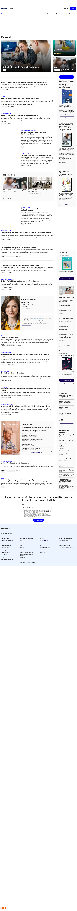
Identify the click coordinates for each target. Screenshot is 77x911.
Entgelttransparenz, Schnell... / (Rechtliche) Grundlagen (66, 412)
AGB (38, 317)
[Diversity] (64, 47)
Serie (2, 123)
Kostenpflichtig (57, 53)
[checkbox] (23, 510)
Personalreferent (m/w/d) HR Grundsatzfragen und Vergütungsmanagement (66, 336)
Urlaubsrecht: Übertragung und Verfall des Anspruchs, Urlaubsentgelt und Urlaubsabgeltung (35, 431)
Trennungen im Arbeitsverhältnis (29, 436)
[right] (51, 199)
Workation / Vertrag (63, 407)
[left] (49, 199)
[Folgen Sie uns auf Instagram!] (45, 540)
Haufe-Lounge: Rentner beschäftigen (31, 448)
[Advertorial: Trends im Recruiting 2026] (64, 64)
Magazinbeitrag (10, 257)
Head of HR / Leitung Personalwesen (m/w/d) (64, 304)
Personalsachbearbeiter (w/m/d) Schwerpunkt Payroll (66, 317)
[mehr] (73, 13)
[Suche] (66, 8)
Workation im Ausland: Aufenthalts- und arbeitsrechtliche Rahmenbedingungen (35, 444)
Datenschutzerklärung (37, 318)
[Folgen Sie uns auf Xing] (42, 540)
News (4, 69)
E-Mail (23, 504)
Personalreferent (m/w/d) (65, 310)
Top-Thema (56, 70)
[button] (73, 8)
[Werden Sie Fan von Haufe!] (47, 540)
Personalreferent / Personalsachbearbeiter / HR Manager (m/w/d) (66, 328)
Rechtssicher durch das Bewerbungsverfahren (33, 439)
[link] (3, 13)
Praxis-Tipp (4, 106)
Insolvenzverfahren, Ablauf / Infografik (66, 418)
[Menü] (12, 8)
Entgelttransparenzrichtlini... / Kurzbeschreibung (66, 395)
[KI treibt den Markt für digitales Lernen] (26, 56)
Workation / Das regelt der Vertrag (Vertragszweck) (65, 402)
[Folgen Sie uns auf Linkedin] (40, 540)
